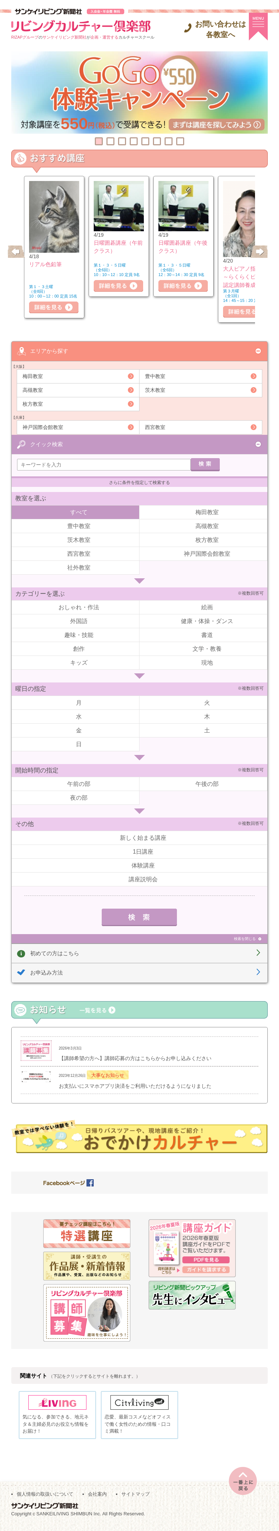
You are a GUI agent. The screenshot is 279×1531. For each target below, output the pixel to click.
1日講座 (143, 850)
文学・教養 (207, 648)
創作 (79, 648)
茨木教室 (155, 390)
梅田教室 (33, 376)
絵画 (207, 606)
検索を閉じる (245, 938)
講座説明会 (143, 878)
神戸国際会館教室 (43, 427)
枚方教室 (33, 403)
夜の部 (79, 797)
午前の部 (78, 783)
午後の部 (207, 783)
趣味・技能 (78, 634)
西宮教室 (155, 427)
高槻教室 (33, 390)
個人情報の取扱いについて (45, 1499)
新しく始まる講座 (143, 837)
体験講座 (143, 864)
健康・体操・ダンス (207, 620)
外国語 (79, 620)
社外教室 (78, 566)
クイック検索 (46, 443)
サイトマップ (135, 1499)
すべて (79, 511)
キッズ (79, 662)
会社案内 (97, 1499)
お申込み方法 (46, 972)
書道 (207, 634)
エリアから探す (49, 350)
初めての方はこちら (54, 952)
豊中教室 (155, 376)
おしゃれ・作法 (78, 606)
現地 (207, 662)
